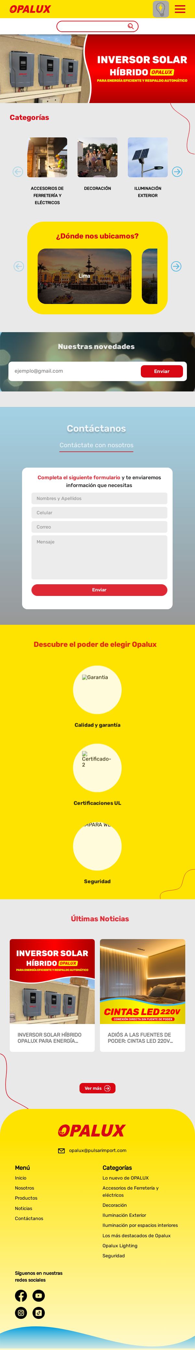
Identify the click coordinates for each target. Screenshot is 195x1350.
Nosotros (24, 1188)
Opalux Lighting (120, 1246)
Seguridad (114, 1256)
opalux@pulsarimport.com (98, 1150)
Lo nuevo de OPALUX (126, 1178)
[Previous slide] (18, 172)
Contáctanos (29, 1218)
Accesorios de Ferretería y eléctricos (47, 195)
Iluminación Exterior (124, 1215)
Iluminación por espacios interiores (140, 1225)
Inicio (20, 1178)
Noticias (23, 1208)
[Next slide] (177, 172)
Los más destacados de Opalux (137, 1236)
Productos (26, 1198)
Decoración (97, 188)
